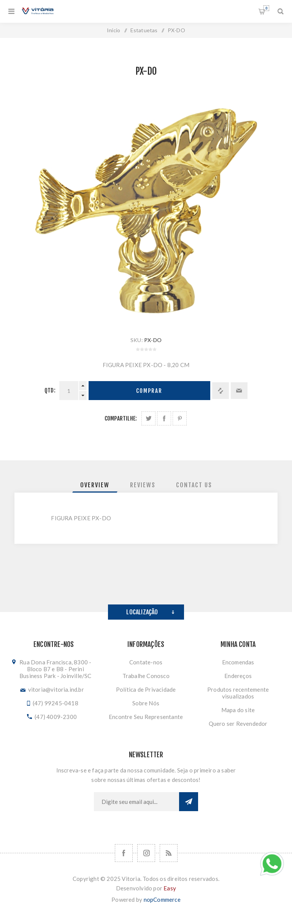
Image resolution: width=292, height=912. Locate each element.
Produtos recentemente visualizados (238, 693)
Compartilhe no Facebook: (164, 418)
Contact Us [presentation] (194, 485)
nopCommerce (162, 899)
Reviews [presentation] (143, 485)
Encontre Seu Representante (146, 716)
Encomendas (238, 662)
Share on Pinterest (180, 418)
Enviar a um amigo (239, 390)
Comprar (149, 390)
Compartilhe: (121, 418)
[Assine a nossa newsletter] (136, 801)
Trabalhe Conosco (146, 675)
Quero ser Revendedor (238, 723)
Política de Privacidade (146, 689)
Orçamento (266, 8)
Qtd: (50, 390)
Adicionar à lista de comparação (220, 390)
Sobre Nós (145, 703)
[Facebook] (124, 853)
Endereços (238, 675)
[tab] (95, 485)
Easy (169, 888)
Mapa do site (238, 709)
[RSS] (169, 853)
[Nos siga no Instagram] (146, 853)
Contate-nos (145, 662)
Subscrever (188, 801)
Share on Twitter (148, 418)
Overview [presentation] (95, 485)
